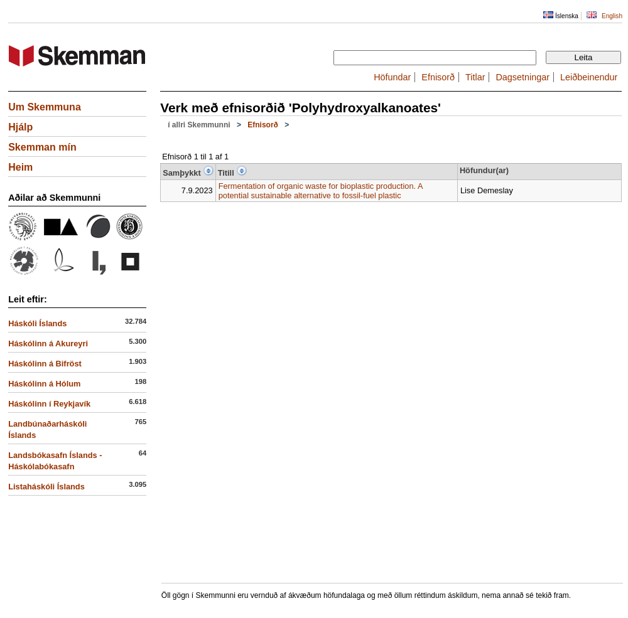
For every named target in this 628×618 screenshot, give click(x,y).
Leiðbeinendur (588, 77)
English (612, 16)
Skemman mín (42, 147)
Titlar (475, 77)
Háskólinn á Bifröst (45, 363)
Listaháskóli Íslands (46, 486)
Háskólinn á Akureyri (48, 343)
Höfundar (392, 77)
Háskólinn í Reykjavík (49, 403)
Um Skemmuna (44, 107)
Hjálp (20, 127)
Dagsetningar (522, 77)
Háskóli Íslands (37, 323)
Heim (20, 167)
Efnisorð (438, 77)
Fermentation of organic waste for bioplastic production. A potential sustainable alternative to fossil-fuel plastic (321, 190)
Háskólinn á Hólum (44, 383)
